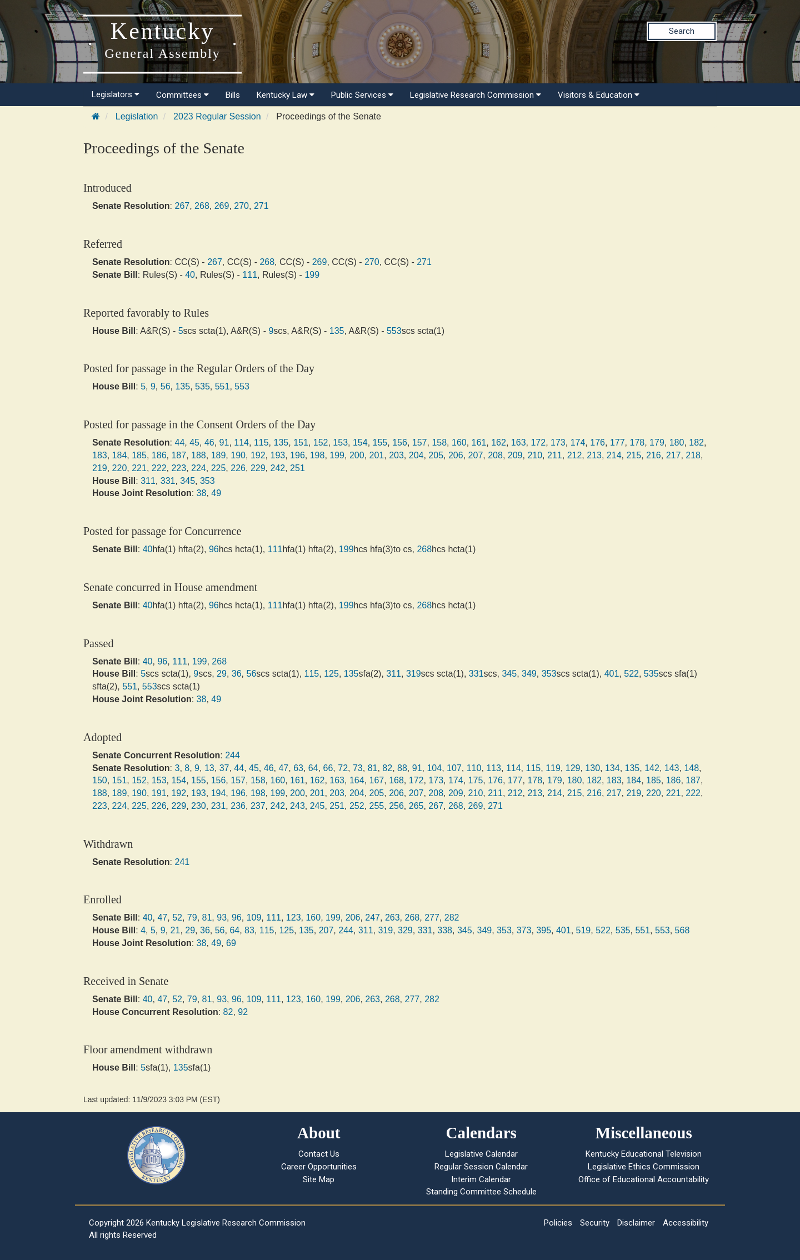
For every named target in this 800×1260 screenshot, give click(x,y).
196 (297, 455)
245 (317, 806)
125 (331, 673)
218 (693, 455)
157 (419, 442)
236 (238, 806)
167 (376, 780)
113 (493, 768)
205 (435, 455)
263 (392, 917)
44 (179, 442)
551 (222, 386)
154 (360, 442)
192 (258, 455)
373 (524, 930)
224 (198, 468)
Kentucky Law (285, 95)
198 (317, 455)
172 (538, 442)
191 (159, 793)
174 (578, 442)
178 (636, 442)
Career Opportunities (319, 1167)
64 (313, 768)
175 (475, 780)
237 (258, 806)
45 (194, 442)
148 (691, 768)
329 (405, 930)
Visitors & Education (598, 95)
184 (119, 455)
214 (614, 455)
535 (202, 386)
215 (633, 455)
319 (413, 673)
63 (298, 768)
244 (232, 755)
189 (218, 455)
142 (651, 768)
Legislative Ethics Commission (643, 1167)
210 (534, 455)
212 (574, 455)
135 (336, 331)
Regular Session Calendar (481, 1167)
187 (178, 455)
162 (498, 442)
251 (297, 468)
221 (139, 468)
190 (238, 455)
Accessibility (685, 1223)
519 (583, 930)
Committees (182, 95)
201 (376, 455)
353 (207, 481)
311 (148, 481)
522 (631, 673)
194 (218, 793)
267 (181, 206)
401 (611, 673)
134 (612, 768)
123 (293, 917)
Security (594, 1223)
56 (166, 386)
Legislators (115, 94)
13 (209, 768)
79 (192, 917)
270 (241, 206)
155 (380, 442)
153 (340, 442)
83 (249, 930)
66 (328, 768)
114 (241, 442)
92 (243, 1012)
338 (444, 930)
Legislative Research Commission (475, 95)
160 (459, 442)
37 (224, 768)
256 (396, 806)
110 (474, 768)
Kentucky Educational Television (644, 1154)
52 (177, 917)
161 (479, 442)
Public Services (362, 95)
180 (676, 442)
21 (176, 930)
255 (376, 806)
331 (168, 481)
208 (495, 455)
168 (396, 780)
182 (696, 442)
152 (320, 442)
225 (218, 468)
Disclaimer (636, 1223)
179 (656, 442)
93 (222, 917)
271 (261, 206)
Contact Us (318, 1154)
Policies (558, 1223)
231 (218, 806)
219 (99, 468)
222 (159, 468)
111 (249, 274)
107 (454, 768)
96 (214, 549)
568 (682, 930)
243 (297, 806)
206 (455, 455)
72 (343, 768)
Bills (233, 95)
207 (475, 455)
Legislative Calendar (481, 1154)
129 (573, 768)
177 (617, 442)
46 (209, 442)
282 (451, 917)
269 (221, 206)
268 (201, 206)
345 (187, 481)
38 (202, 493)
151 (300, 442)
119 (553, 768)
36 (237, 673)
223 (178, 468)
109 (254, 917)
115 (261, 442)
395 (543, 930)
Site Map (318, 1179)
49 (216, 493)
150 (99, 780)
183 (99, 455)
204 (416, 455)
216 (653, 455)
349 (529, 673)
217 (673, 455)
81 (373, 768)
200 (356, 455)
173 (558, 442)
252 (356, 806)
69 (231, 943)
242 (277, 468)
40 (190, 274)
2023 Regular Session (217, 116)
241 (181, 862)
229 (258, 468)
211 (554, 455)
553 (394, 331)
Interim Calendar (481, 1179)
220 (119, 468)
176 (597, 442)
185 (139, 455)
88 (402, 768)
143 (671, 768)
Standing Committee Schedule (481, 1192)
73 (358, 768)
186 (159, 455)
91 (224, 442)
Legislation (137, 116)
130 (592, 768)
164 (356, 780)
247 (372, 917)
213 (594, 455)
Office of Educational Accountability (643, 1179)
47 (283, 768)
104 (434, 768)
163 (518, 442)
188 (198, 455)
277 (431, 917)
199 (311, 274)
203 (396, 455)
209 (515, 455)
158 (439, 442)
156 (399, 442)
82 (387, 768)
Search (681, 31)
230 (198, 806)
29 (222, 673)
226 (238, 468)
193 (277, 455)
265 (416, 806)
